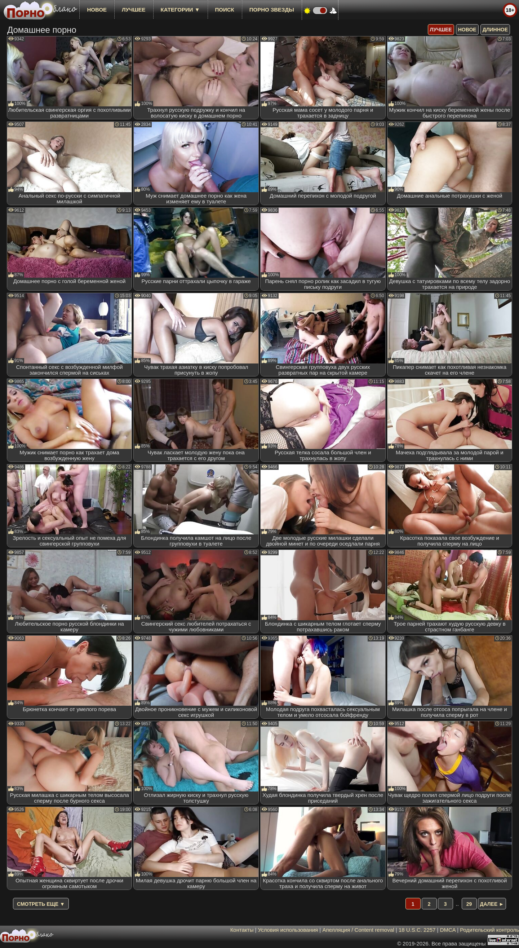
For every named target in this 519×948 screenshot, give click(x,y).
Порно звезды (271, 9)
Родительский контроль (489, 930)
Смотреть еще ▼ (41, 904)
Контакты (242, 930)
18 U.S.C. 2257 (417, 930)
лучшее (133, 9)
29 (469, 904)
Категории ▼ (180, 9)
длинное (495, 29)
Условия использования (288, 930)
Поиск (224, 9)
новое (97, 9)
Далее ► (492, 904)
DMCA (448, 930)
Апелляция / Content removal (358, 930)
